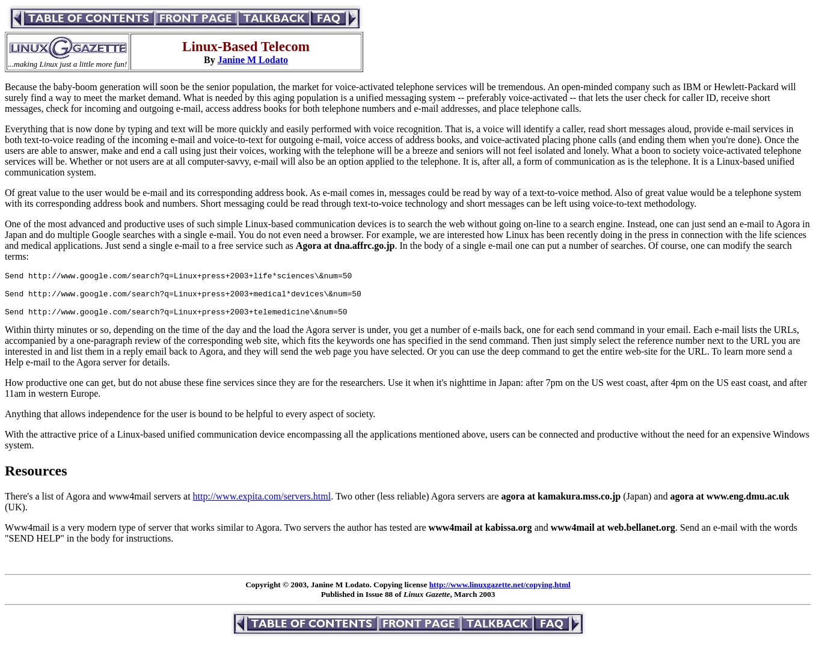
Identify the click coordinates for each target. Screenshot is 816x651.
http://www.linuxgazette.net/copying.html (500, 593)
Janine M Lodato (253, 60)
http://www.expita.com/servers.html (262, 505)
